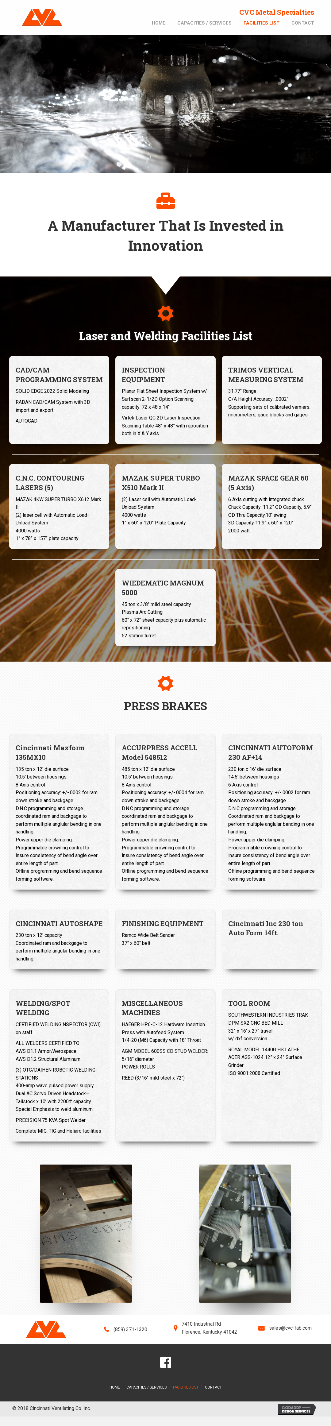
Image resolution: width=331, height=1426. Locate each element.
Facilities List (185, 1387)
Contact (213, 1387)
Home (115, 1387)
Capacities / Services (146, 1387)
